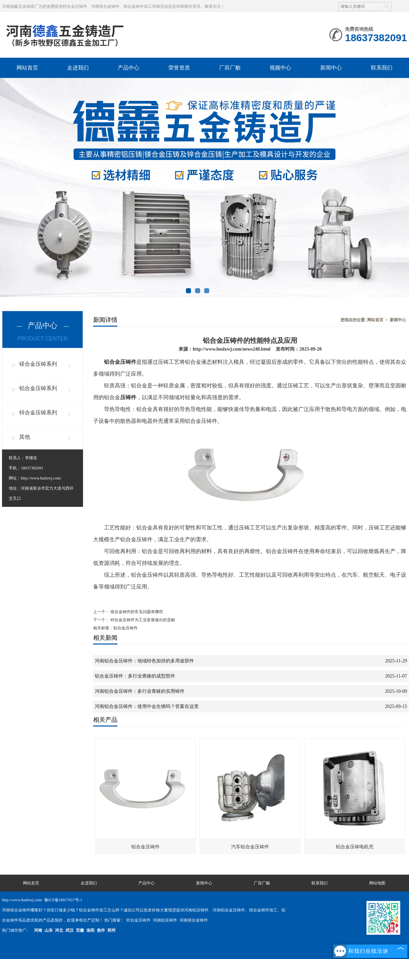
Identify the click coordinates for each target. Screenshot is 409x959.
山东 (49, 930)
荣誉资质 (179, 68)
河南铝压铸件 (165, 920)
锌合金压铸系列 (38, 412)
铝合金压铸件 (145, 846)
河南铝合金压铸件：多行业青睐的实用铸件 (140, 691)
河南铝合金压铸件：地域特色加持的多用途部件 (144, 660)
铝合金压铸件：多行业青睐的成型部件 (135, 676)
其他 (24, 437)
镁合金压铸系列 (38, 364)
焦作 (101, 930)
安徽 (80, 930)
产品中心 (128, 68)
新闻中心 (331, 68)
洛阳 (90, 930)
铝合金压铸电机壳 (355, 846)
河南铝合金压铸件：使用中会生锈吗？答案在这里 (147, 706)
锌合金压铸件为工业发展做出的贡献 (142, 620)
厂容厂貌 (230, 68)
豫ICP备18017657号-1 (63, 900)
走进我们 (78, 68)
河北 (59, 930)
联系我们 (381, 68)
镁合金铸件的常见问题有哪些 (136, 611)
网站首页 (27, 68)
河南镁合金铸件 (194, 920)
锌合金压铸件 (139, 920)
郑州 (111, 930)
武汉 (69, 930)
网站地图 (377, 883)
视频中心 (280, 68)
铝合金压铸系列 (38, 388)
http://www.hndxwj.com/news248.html (231, 349)
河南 (38, 930)
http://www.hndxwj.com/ (41, 478)
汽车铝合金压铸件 (250, 846)
